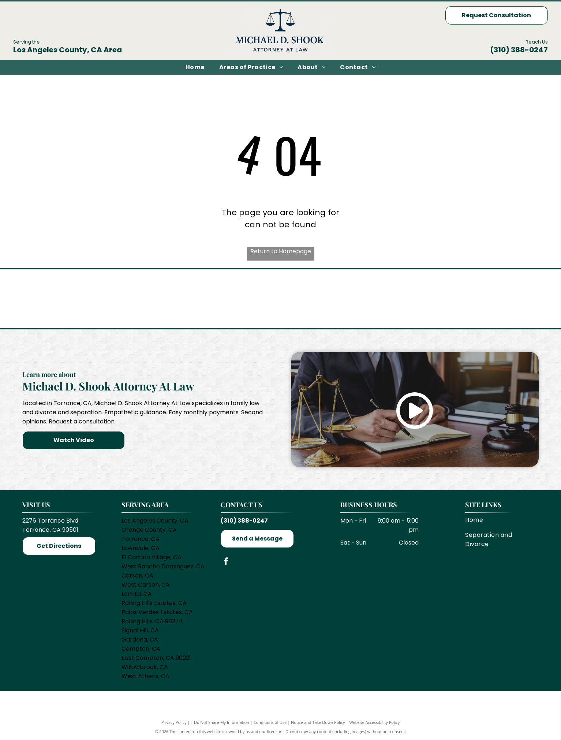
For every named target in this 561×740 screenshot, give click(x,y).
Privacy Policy (174, 722)
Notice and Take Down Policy (318, 722)
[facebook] (226, 562)
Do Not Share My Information (221, 722)
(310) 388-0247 (519, 50)
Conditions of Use (270, 722)
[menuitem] (195, 67)
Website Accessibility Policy (374, 722)
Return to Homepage (280, 251)
